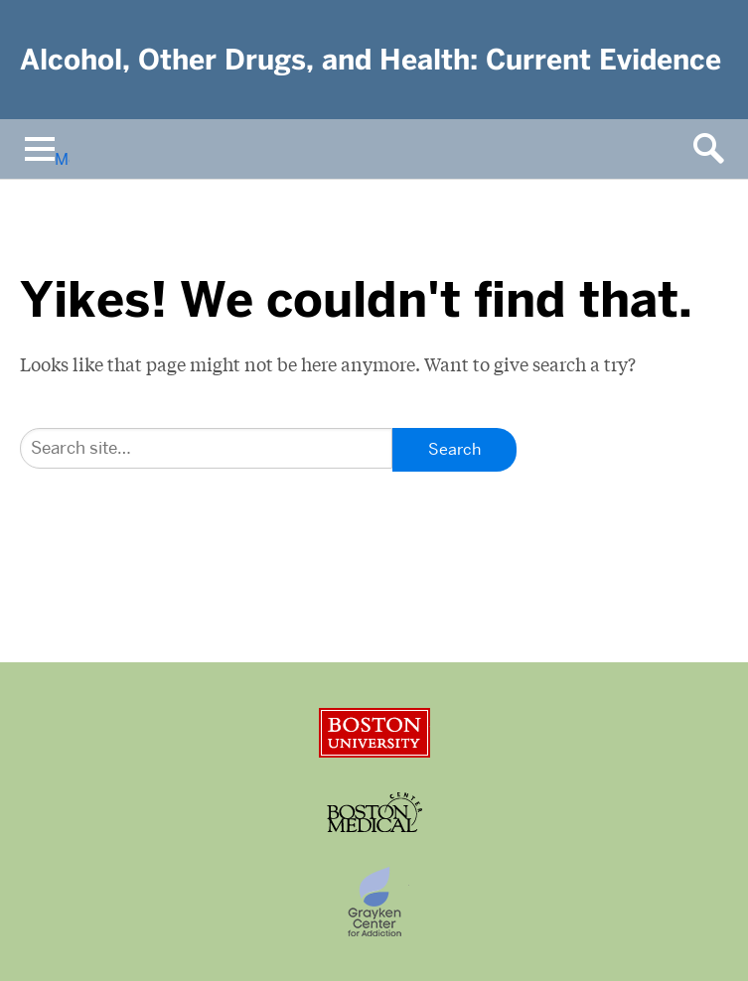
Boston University (374, 733)
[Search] (206, 448)
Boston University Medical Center (374, 812)
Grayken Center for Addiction (374, 901)
